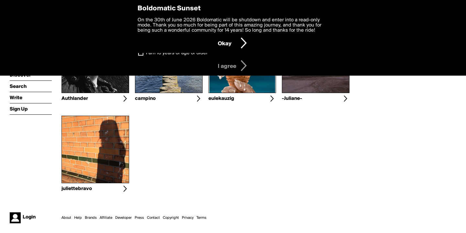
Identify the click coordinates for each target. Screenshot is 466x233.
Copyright (171, 218)
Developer (123, 218)
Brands (91, 218)
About (66, 218)
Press (139, 218)
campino (145, 98)
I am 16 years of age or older (177, 53)
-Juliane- (292, 98)
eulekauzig (221, 98)
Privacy (188, 218)
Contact (153, 218)
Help (78, 218)
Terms (201, 218)
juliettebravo (76, 188)
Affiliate (106, 218)
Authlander (74, 98)
